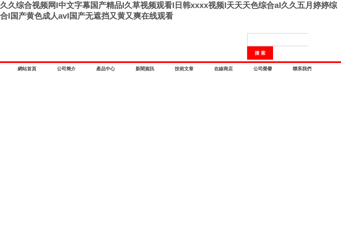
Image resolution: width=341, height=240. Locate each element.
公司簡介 (66, 68)
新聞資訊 (145, 68)
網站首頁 (27, 68)
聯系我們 (302, 68)
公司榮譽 (262, 68)
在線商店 (223, 68)
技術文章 (184, 68)
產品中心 (105, 68)
